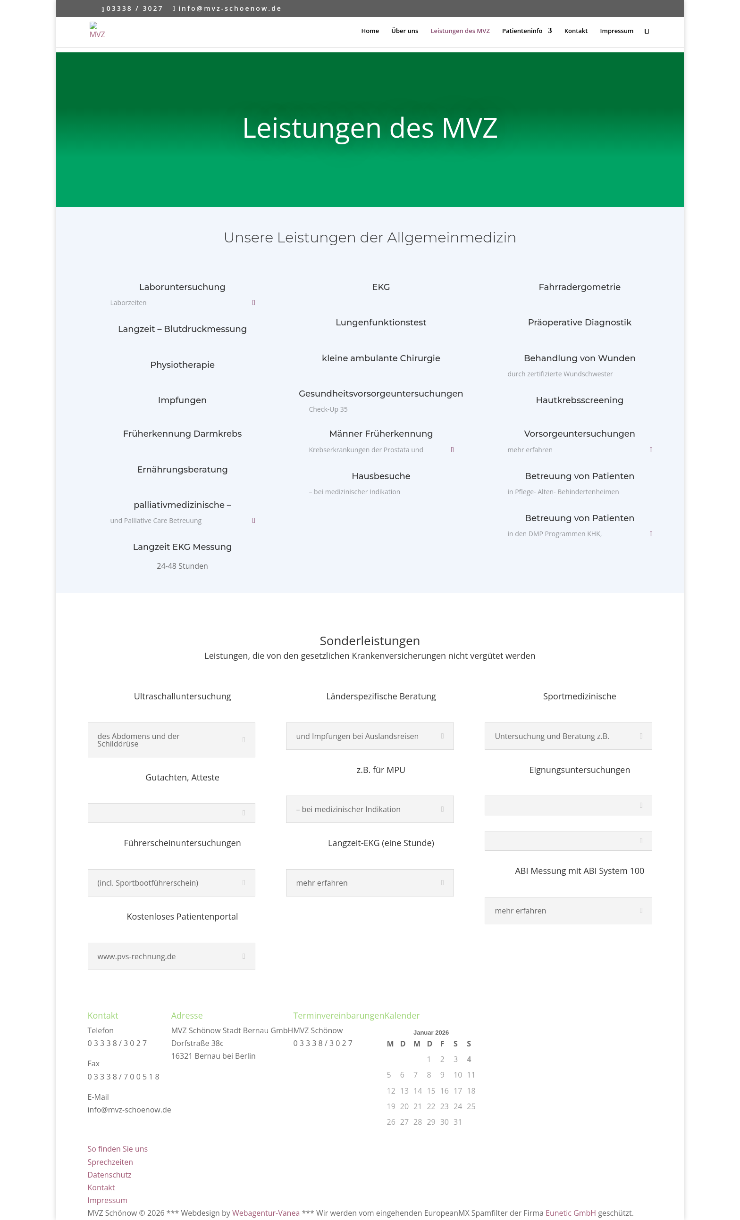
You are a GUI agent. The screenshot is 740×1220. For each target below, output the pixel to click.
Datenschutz (110, 1175)
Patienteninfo (522, 31)
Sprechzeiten (111, 1162)
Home (370, 31)
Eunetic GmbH (571, 1213)
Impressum (617, 31)
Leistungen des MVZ (460, 31)
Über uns (404, 31)
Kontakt (576, 31)
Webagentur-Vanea (266, 1213)
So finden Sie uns (118, 1149)
